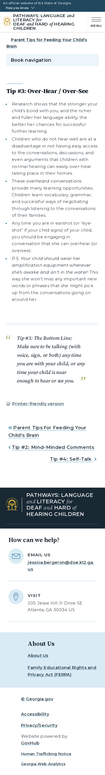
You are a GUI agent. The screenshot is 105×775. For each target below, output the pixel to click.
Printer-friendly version (38, 403)
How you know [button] (17, 8)
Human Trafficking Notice (46, 753)
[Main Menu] (95, 22)
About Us (38, 655)
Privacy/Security (39, 725)
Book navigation (31, 60)
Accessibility (35, 714)
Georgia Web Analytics (43, 764)
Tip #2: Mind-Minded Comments (53, 447)
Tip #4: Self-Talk (71, 459)
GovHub (30, 743)
